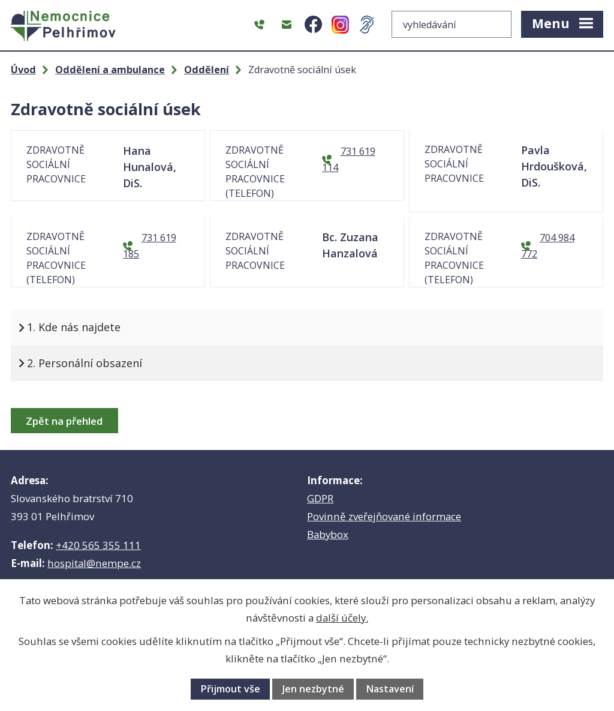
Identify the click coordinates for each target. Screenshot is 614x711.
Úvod (23, 69)
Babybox (327, 534)
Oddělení (206, 69)
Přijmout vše (230, 688)
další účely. (342, 618)
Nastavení (390, 688)
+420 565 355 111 (98, 545)
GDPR (320, 498)
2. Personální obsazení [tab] (84, 363)
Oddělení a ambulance (110, 69)
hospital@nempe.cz (94, 563)
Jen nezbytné (313, 688)
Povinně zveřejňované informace (384, 516)
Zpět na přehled (64, 421)
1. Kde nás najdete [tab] (74, 327)
